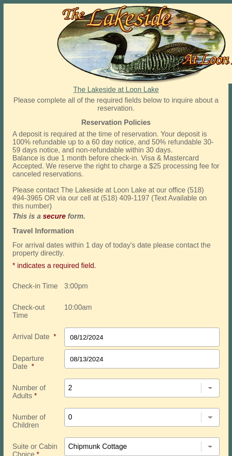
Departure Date (28, 362)
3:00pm (76, 286)
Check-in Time (35, 286)
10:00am (78, 307)
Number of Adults (29, 392)
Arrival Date (34, 336)
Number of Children (29, 421)
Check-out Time (28, 311)
